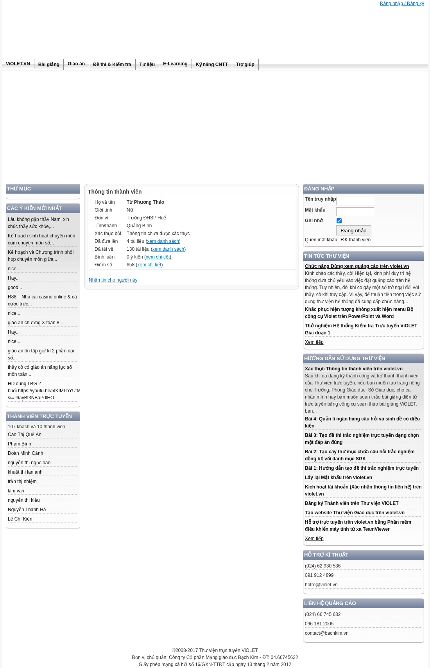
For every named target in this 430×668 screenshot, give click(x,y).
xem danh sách (163, 241)
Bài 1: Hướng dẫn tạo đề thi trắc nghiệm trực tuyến (362, 468)
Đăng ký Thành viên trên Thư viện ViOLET (351, 503)
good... (15, 287)
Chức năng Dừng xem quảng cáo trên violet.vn (357, 266)
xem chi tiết (158, 257)
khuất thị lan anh (25, 472)
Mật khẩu (315, 210)
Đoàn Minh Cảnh (25, 453)
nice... (14, 268)
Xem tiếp (314, 342)
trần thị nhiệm (22, 481)
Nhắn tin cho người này (113, 280)
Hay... (14, 278)
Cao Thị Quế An (24, 434)
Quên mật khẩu (321, 239)
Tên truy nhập (320, 199)
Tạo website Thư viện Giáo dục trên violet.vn (355, 512)
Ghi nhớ (313, 220)
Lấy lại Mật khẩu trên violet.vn (338, 477)
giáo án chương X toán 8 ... (37, 322)
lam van (16, 491)
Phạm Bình (19, 444)
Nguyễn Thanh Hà (27, 509)
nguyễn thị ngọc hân (29, 462)
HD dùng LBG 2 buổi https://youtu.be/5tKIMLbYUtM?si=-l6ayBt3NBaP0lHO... (45, 390)
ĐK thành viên (356, 239)
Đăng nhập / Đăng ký (402, 3)
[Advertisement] (215, 129)
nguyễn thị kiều (24, 500)
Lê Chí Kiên (20, 519)
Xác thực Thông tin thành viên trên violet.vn (354, 369)
